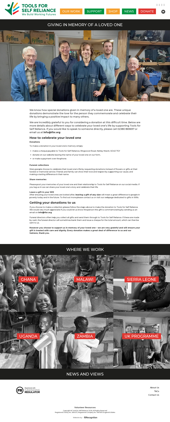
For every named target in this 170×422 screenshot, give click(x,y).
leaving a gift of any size (88, 195)
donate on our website (43, 155)
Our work (71, 11)
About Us (154, 417)
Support (94, 11)
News (129, 11)
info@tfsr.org (52, 132)
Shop (113, 11)
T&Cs (156, 420)
